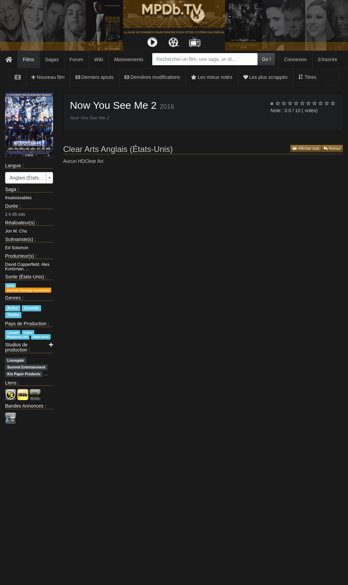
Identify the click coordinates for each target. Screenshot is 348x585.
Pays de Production (25, 323)
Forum (76, 59)
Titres (307, 77)
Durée (11, 206)
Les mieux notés (211, 77)
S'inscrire (327, 59)
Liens (10, 382)
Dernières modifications (152, 77)
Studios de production (16, 347)
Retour (332, 148)
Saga (10, 189)
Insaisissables (18, 197)
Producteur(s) (19, 256)
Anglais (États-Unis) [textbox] (27, 177)
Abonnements (128, 59)
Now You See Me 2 (113, 105)
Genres (13, 297)
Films (28, 59)
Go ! (266, 59)
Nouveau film (48, 77)
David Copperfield (22, 264)
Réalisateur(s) (20, 222)
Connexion (295, 59)
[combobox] (205, 59)
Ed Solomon (17, 247)
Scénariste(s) (19, 239)
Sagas (52, 59)
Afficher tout (305, 148)
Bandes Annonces (24, 406)
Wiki (98, 59)
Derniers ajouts (94, 77)
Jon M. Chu (16, 231)
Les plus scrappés (265, 77)
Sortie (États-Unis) (24, 276)
